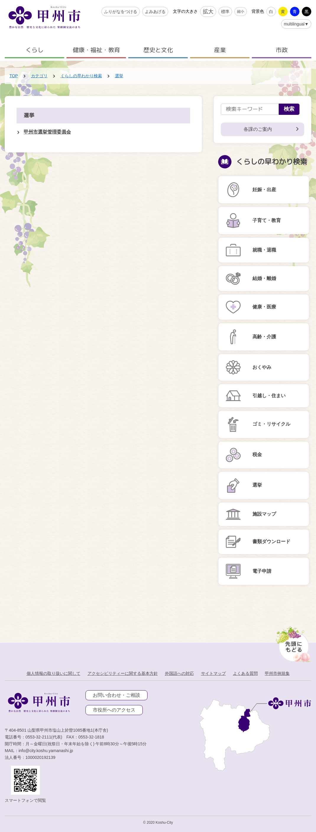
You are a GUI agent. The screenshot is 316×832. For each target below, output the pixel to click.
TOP (13, 75)
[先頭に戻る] (292, 642)
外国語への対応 (179, 673)
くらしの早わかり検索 (81, 75)
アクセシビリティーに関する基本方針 (122, 673)
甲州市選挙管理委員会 (47, 131)
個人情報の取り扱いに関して (53, 673)
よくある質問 (245, 673)
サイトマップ (213, 673)
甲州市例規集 (277, 673)
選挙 (119, 75)
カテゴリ (39, 75)
